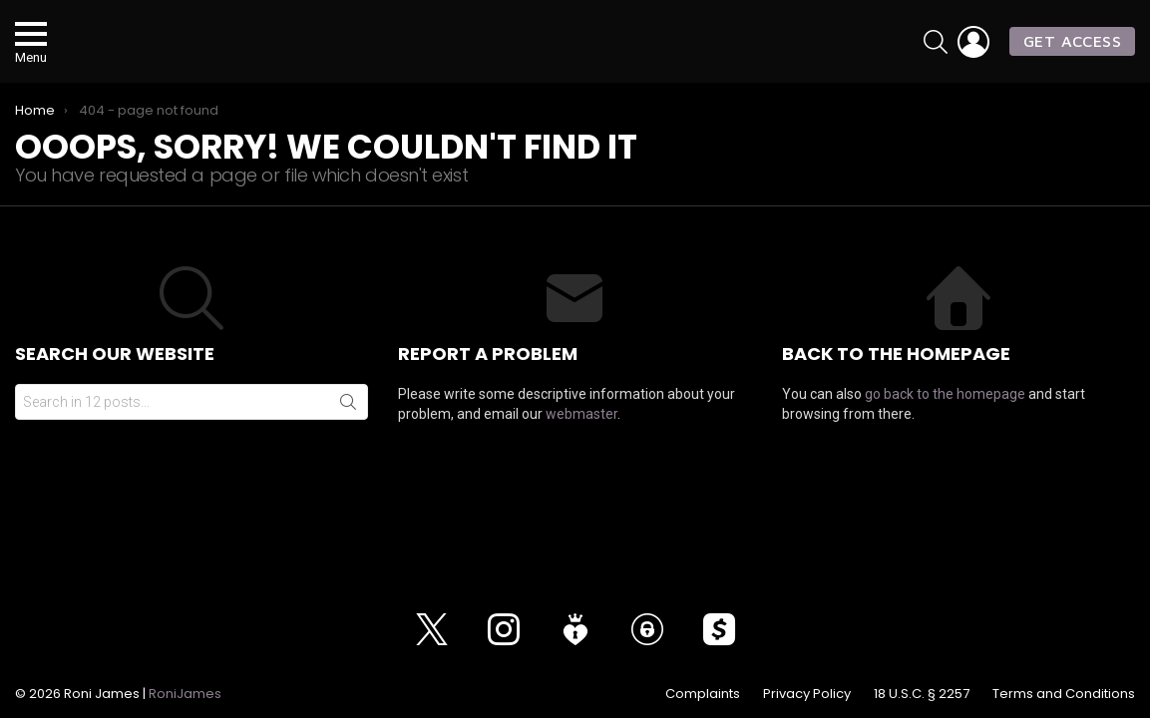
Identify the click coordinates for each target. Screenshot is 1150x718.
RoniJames (185, 693)
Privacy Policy (807, 694)
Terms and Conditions (1063, 694)
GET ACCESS (1072, 52)
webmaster (581, 437)
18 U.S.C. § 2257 (921, 694)
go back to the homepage (945, 417)
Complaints (702, 694)
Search (348, 425)
